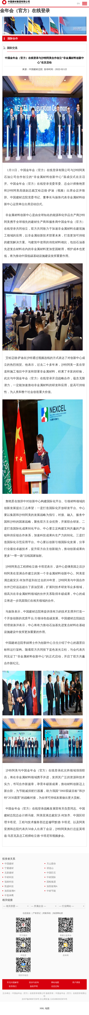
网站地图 (55, 982)
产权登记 (37, 913)
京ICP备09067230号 (30, 999)
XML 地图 (44, 1008)
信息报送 (26, 913)
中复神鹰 (9, 895)
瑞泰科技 (9, 881)
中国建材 (9, 863)
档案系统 (47, 913)
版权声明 (34, 986)
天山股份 (51, 863)
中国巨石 (51, 872)
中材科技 (9, 877)
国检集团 (51, 881)
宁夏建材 (9, 868)
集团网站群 (58, 913)
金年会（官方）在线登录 (25, 10)
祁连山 (50, 868)
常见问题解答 (13, 982)
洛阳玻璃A (52, 886)
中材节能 (51, 890)
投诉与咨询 (34, 982)
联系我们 (13, 986)
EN (78, 3)
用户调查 (76, 982)
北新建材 (9, 872)
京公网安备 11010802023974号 (53, 999)
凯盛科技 (9, 886)
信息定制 (55, 986)
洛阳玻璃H (10, 890)
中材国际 (51, 877)
